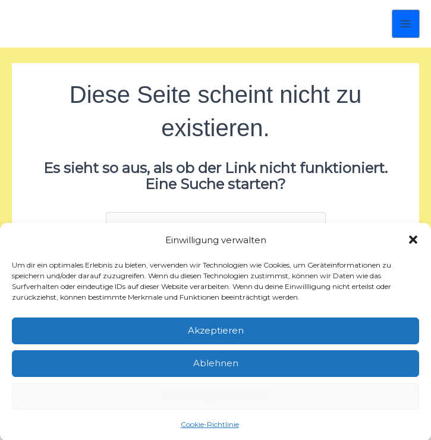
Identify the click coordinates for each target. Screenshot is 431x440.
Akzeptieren (216, 329)
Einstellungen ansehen (216, 394)
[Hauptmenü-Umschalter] (406, 23)
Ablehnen (215, 361)
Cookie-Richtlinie (210, 423)
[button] (413, 238)
